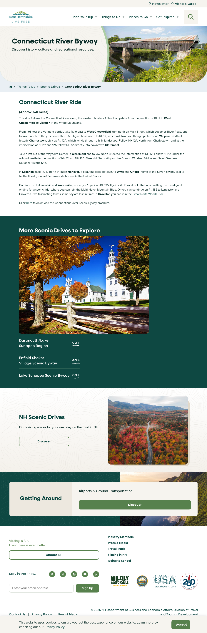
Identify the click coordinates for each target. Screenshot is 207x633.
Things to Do (110, 16)
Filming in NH (117, 555)
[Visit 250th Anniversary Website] (189, 581)
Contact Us (17, 614)
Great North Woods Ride (148, 194)
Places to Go (138, 16)
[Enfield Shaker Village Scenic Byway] (49, 362)
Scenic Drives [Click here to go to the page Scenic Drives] (50, 86)
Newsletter (158, 3)
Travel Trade (117, 549)
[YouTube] (85, 574)
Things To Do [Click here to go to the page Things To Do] (26, 86)
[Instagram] (63, 574)
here (29, 203)
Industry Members (121, 537)
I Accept (181, 624)
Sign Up (87, 588)
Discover (44, 441)
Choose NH (54, 555)
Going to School (119, 560)
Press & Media (118, 543)
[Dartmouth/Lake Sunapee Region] (49, 344)
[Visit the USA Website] (164, 581)
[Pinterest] (96, 574)
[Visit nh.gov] (142, 581)
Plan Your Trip (83, 16)
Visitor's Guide (183, 3)
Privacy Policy (42, 614)
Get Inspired (165, 16)
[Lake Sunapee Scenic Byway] (49, 377)
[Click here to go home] (10, 87)
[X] (52, 574)
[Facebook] (74, 574)
